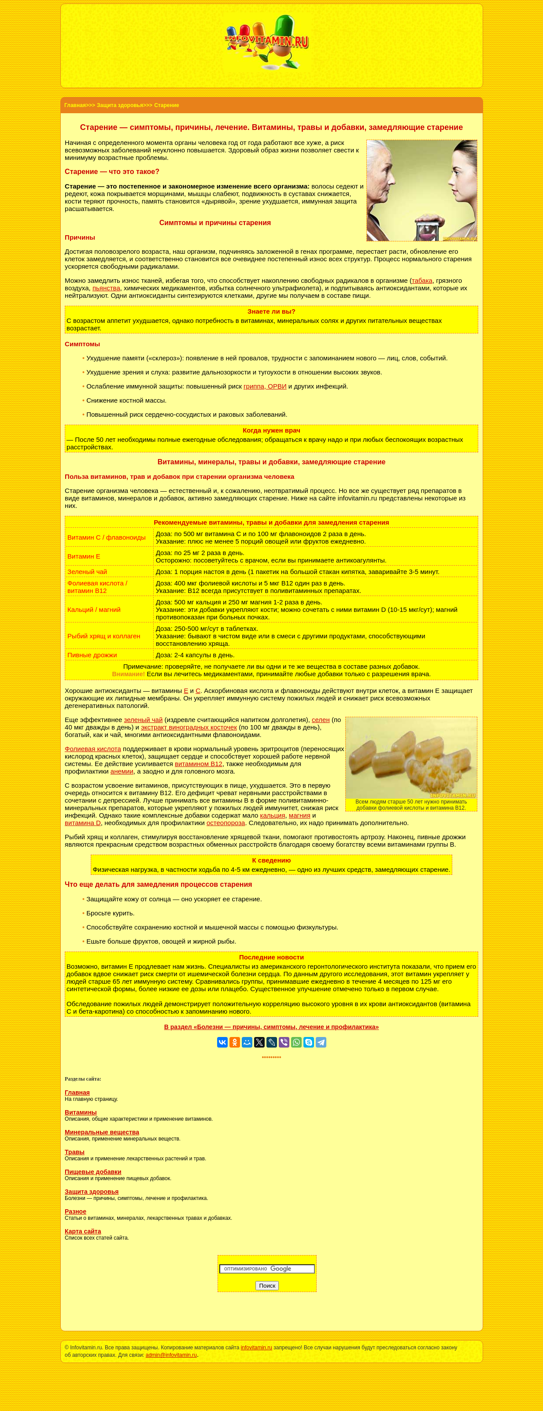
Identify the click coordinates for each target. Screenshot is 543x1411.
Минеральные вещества (102, 1132)
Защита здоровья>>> (124, 105)
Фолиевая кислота (93, 748)
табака (422, 280)
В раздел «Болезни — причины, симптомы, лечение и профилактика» (271, 1026)
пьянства (106, 288)
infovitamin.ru (256, 1347)
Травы (75, 1151)
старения (457, 259)
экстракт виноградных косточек (189, 727)
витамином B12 (198, 763)
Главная (77, 1092)
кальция (272, 815)
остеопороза (226, 822)
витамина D (83, 822)
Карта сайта (83, 1231)
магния (299, 815)
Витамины (81, 1112)
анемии (122, 771)
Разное (75, 1211)
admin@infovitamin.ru (171, 1355)
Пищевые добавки (93, 1171)
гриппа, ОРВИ (265, 386)
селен (321, 719)
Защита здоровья (91, 1191)
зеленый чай (143, 719)
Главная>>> (79, 105)
